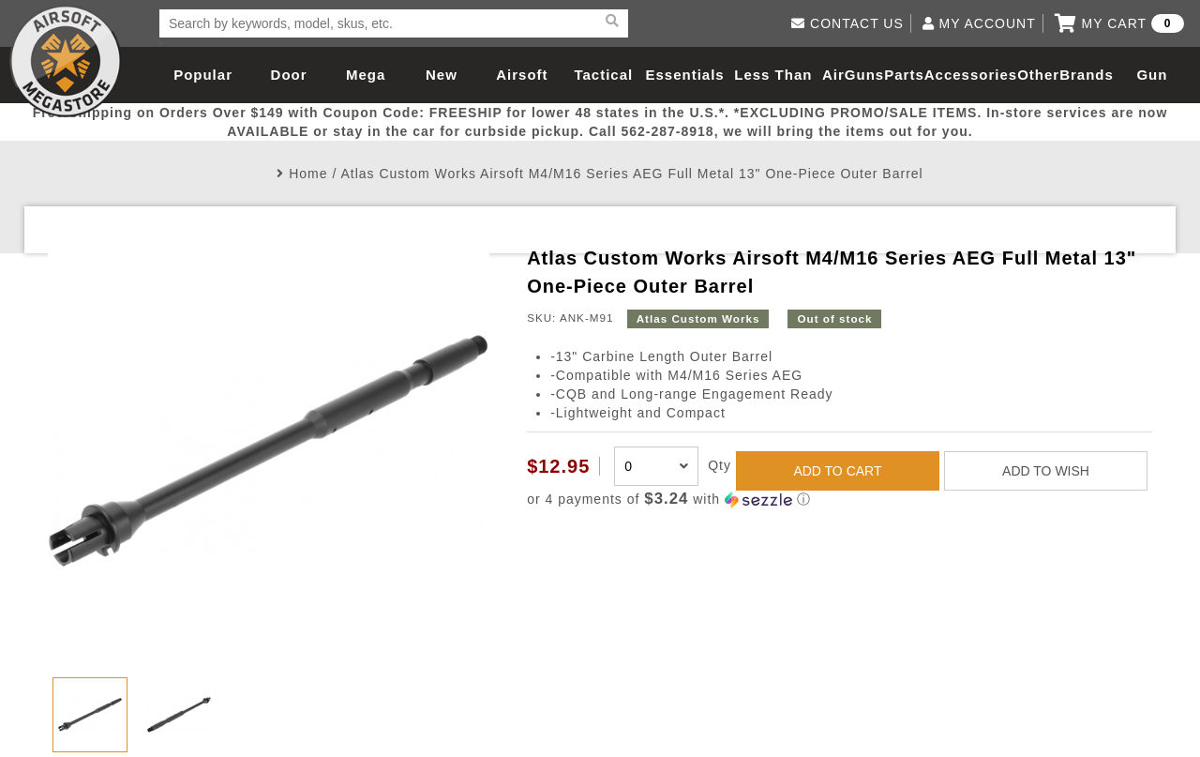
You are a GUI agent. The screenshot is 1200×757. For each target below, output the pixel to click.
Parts (904, 75)
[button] (839, 499)
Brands (1086, 75)
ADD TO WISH (1045, 470)
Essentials (684, 75)
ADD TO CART (837, 470)
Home (308, 173)
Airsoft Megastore (65, 61)
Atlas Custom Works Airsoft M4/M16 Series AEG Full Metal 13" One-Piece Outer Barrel (631, 173)
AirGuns (853, 75)
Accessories (970, 75)
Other (1038, 75)
